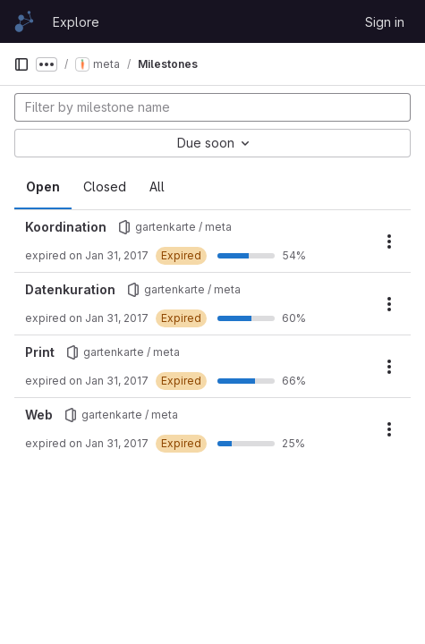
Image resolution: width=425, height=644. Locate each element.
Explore (76, 22)
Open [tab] (43, 186)
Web (39, 414)
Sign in (384, 22)
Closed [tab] (104, 186)
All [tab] (157, 186)
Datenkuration (70, 289)
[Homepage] (24, 21)
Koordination (65, 226)
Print (40, 352)
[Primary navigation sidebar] (21, 64)
